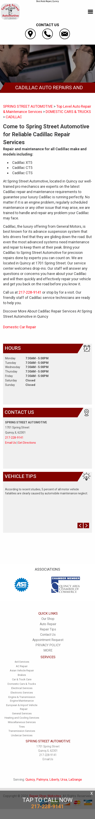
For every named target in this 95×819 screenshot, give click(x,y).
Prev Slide (80, 525)
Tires (22, 726)
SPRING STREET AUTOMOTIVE (28, 106)
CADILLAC (14, 117)
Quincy (30, 779)
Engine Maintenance (22, 700)
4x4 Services (21, 661)
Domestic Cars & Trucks (22, 683)
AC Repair (22, 666)
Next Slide (86, 525)
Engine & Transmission (21, 697)
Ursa (64, 779)
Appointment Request (47, 640)
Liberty (54, 779)
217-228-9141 (30, 292)
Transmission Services (22, 730)
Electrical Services (21, 688)
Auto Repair (48, 624)
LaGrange (75, 779)
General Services (22, 713)
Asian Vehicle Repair (22, 670)
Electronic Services (22, 692)
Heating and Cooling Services (21, 717)
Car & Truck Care (21, 679)
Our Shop (47, 619)
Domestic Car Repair (19, 327)
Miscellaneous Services (22, 722)
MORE (47, 650)
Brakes (22, 674)
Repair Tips (48, 629)
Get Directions (27, 442)
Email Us (10, 442)
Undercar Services (21, 735)
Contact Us (48, 635)
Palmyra (42, 779)
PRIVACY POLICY (48, 645)
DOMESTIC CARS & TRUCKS (68, 111)
